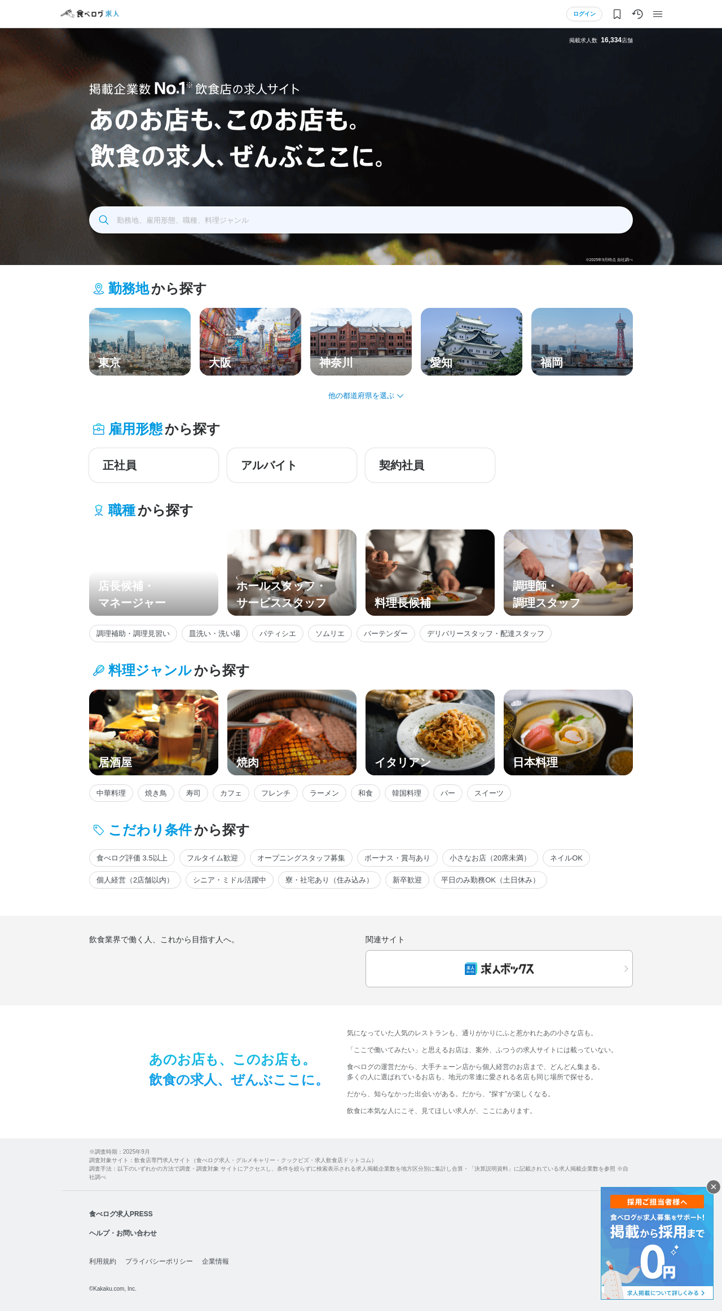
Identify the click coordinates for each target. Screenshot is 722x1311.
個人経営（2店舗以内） (135, 880)
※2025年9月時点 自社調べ (609, 260)
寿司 (193, 793)
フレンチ (275, 793)
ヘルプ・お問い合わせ (123, 1233)
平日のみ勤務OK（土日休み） (490, 880)
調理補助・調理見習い (133, 633)
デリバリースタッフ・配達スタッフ (485, 633)
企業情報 (215, 1261)
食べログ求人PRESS (121, 1214)
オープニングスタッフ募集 (301, 858)
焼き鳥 (156, 793)
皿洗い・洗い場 (214, 633)
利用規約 (102, 1261)
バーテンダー (386, 633)
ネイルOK (566, 858)
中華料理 (111, 793)
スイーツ (489, 793)
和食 (365, 793)
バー (448, 793)
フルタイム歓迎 (212, 858)
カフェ (231, 793)
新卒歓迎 (407, 880)
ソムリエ (330, 633)
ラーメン (324, 793)
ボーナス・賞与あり (397, 858)
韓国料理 (406, 793)
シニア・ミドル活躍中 (229, 880)
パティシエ (277, 633)
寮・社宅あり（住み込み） (329, 880)
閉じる (713, 1187)
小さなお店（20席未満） (490, 858)
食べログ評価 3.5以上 (132, 858)
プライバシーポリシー (159, 1261)
